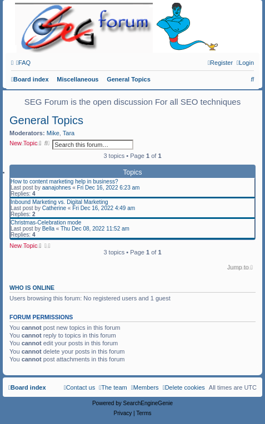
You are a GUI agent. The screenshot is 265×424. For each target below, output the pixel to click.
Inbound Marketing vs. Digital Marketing (59, 202)
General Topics (46, 120)
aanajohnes (56, 188)
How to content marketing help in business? (64, 181)
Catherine (54, 208)
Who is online (31, 287)
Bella (48, 229)
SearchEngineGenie (148, 403)
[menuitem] (23, 62)
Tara (68, 133)
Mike (53, 133)
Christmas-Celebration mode (46, 222)
